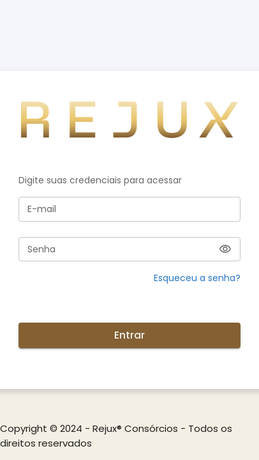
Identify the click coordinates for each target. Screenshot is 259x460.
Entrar (129, 335)
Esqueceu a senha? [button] (197, 278)
